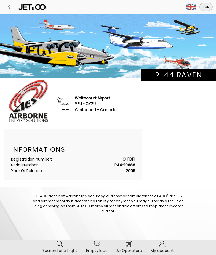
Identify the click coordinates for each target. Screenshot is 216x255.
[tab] (60, 247)
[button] (9, 7)
